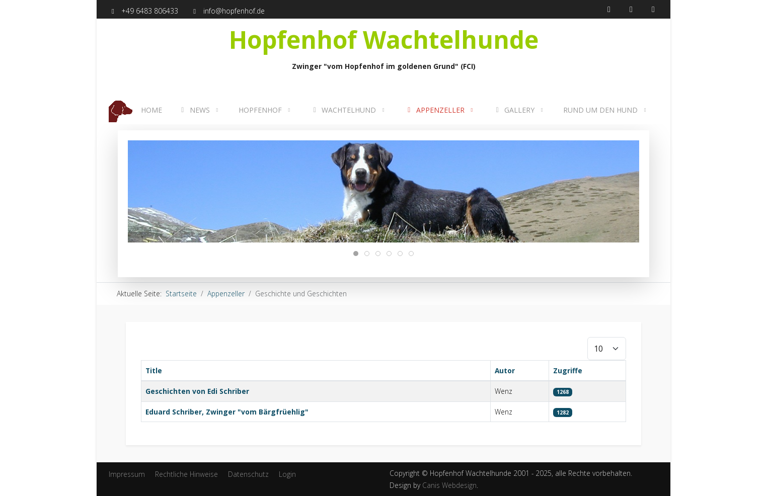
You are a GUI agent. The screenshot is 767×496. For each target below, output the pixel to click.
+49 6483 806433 (150, 11)
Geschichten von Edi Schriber (197, 391)
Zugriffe (567, 370)
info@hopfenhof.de (234, 11)
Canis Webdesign (449, 485)
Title (153, 370)
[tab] (355, 253)
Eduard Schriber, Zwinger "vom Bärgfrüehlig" (227, 412)
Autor (505, 370)
